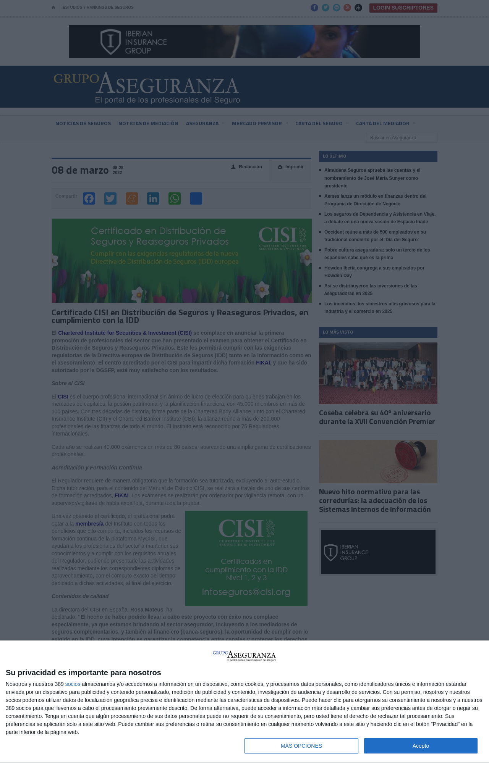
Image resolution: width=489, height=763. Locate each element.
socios (73, 684)
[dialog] (244, 702)
